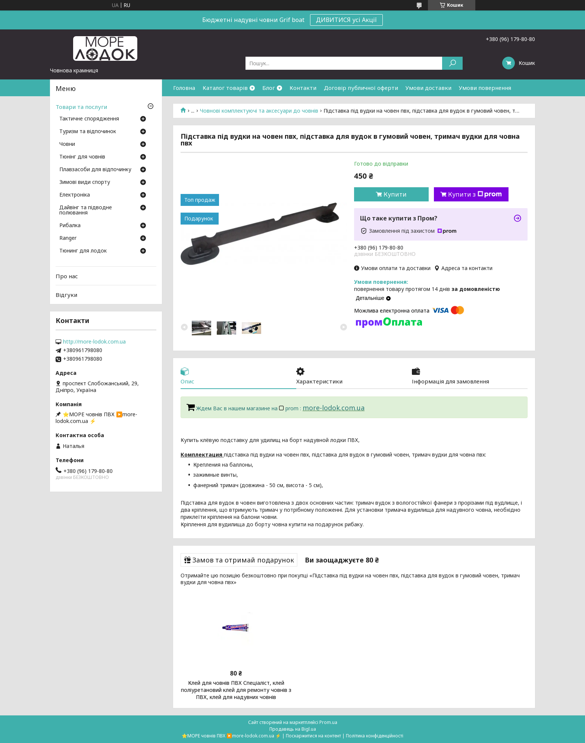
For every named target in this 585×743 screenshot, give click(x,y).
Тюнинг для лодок (83, 251)
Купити (395, 194)
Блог (268, 87)
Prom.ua (328, 722)
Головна (184, 87)
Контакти (303, 87)
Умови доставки (428, 87)
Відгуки (66, 294)
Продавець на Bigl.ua (292, 729)
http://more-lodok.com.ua (94, 341)
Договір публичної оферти (361, 87)
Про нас (67, 276)
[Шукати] (452, 63)
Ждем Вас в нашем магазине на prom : (249, 408)
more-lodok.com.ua (334, 407)
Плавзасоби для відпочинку (95, 170)
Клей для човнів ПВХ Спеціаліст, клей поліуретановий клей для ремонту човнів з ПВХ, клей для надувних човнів (236, 689)
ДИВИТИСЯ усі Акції (346, 20)
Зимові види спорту (84, 182)
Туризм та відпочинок (87, 132)
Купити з (475, 194)
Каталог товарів (225, 87)
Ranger (67, 238)
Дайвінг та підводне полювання (85, 210)
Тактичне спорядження (89, 119)
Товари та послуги (81, 106)
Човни (67, 144)
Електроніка (74, 195)
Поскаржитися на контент (313, 736)
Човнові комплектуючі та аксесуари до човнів (259, 110)
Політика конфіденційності (374, 736)
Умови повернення (485, 87)
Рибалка (70, 226)
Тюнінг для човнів (82, 157)
